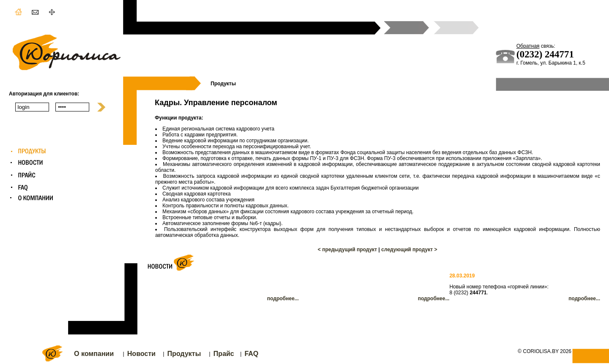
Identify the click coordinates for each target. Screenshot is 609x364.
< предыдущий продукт (347, 250)
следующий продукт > (409, 250)
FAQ (251, 353)
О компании (94, 353)
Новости (141, 353)
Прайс (224, 353)
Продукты (184, 353)
